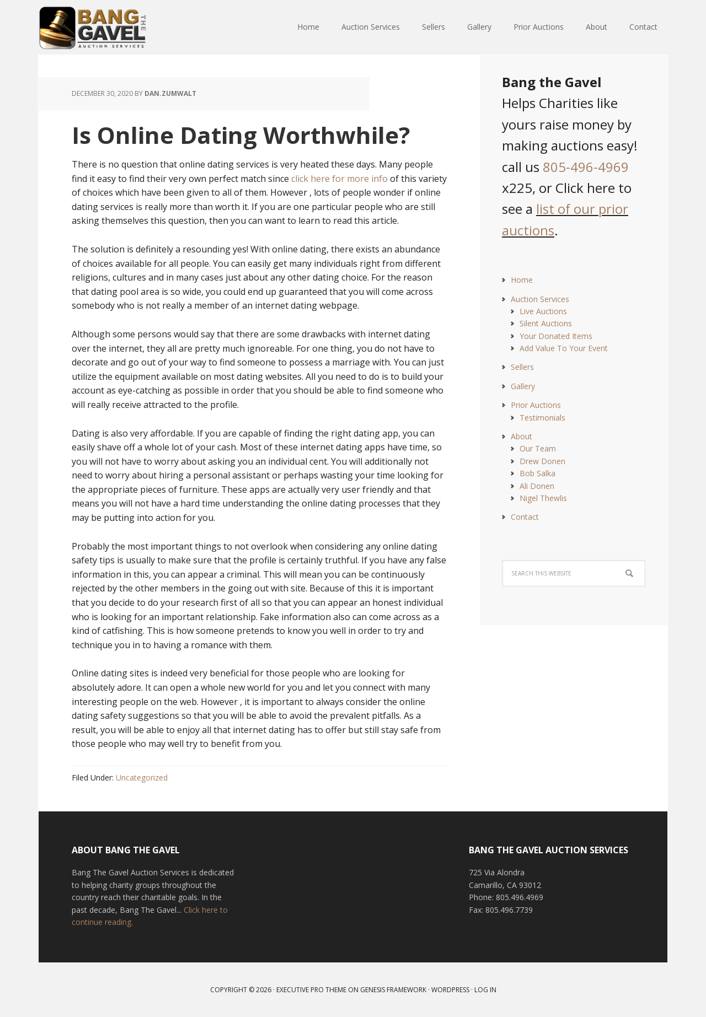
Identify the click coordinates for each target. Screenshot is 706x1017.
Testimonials (542, 417)
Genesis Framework (393, 989)
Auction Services (540, 299)
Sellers (522, 367)
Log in (485, 989)
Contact (525, 517)
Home (522, 280)
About (521, 436)
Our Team (538, 448)
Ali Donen (537, 486)
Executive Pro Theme (311, 989)
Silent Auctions (546, 323)
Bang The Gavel (110, 27)
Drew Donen (542, 461)
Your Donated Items (556, 336)
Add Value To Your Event (564, 348)
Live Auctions (543, 311)
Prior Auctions (536, 405)
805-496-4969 (586, 167)
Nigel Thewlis (543, 498)
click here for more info (339, 179)
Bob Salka (537, 473)
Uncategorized (142, 777)
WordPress (450, 989)
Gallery (523, 386)
